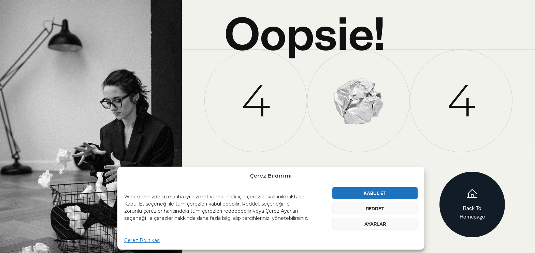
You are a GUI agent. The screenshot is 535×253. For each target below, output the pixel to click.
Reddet (375, 208)
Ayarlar (375, 223)
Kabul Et (375, 192)
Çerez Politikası (142, 240)
